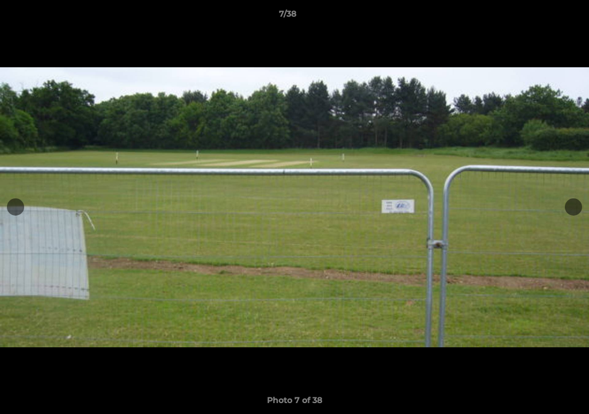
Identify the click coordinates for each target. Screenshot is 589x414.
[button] (541, 17)
